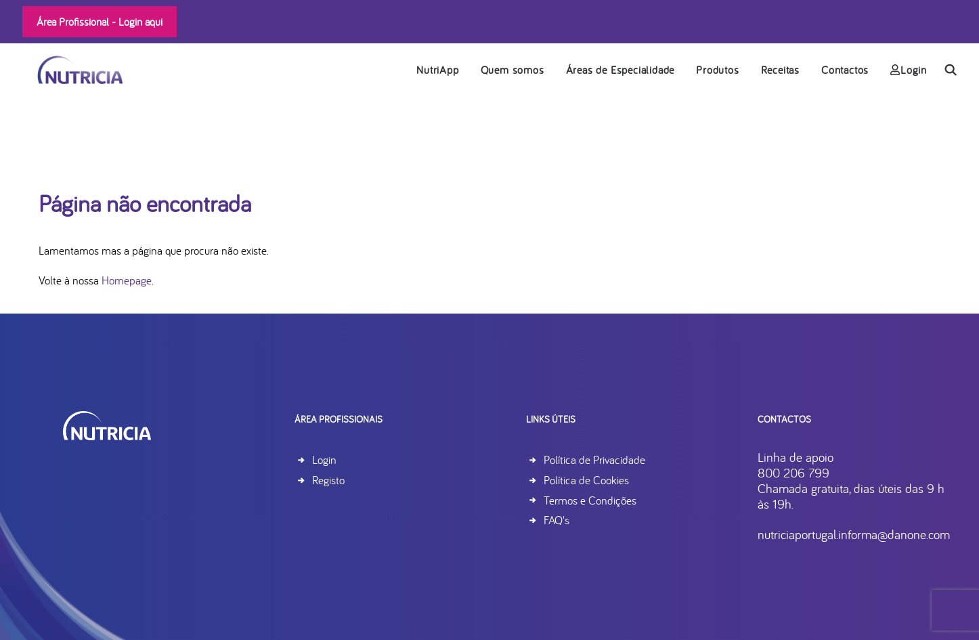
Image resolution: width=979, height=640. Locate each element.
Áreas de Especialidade (620, 71)
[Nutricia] (68, 71)
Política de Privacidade (594, 459)
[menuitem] (437, 70)
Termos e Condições (590, 500)
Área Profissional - (99, 21)
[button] (950, 70)
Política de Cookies (586, 480)
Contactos (845, 71)
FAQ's (556, 520)
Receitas (780, 71)
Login (908, 71)
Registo (328, 480)
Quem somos (512, 71)
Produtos (717, 71)
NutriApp (437, 71)
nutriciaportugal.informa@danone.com (854, 534)
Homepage (127, 281)
